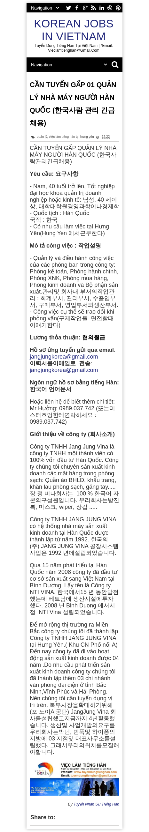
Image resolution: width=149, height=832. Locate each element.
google (85, 7)
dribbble (110, 7)
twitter (68, 7)
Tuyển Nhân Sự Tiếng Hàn (96, 804)
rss (93, 7)
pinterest (118, 7)
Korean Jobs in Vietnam (74, 29)
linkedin (102, 7)
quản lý (42, 136)
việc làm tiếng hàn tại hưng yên (71, 136)
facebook (77, 7)
